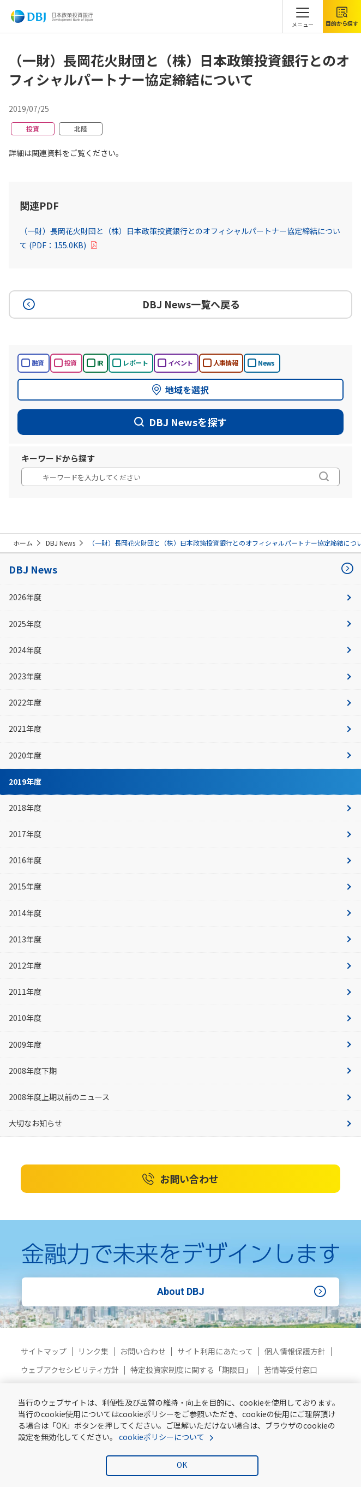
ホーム (23, 542)
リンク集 (93, 1351)
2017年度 (180, 833)
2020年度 (180, 755)
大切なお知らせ (180, 1123)
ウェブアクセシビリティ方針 (70, 1369)
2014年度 (180, 912)
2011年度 (180, 991)
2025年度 (180, 623)
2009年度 (180, 1044)
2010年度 (180, 1017)
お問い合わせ (180, 1179)
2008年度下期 (180, 1070)
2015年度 (180, 886)
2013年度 (180, 939)
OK (182, 1464)
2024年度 (180, 649)
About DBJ (243, 1291)
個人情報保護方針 (295, 1351)
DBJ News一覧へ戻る (130, 304)
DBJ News (60, 542)
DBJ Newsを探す (180, 422)
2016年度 (180, 860)
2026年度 (180, 597)
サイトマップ (44, 1351)
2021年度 (180, 728)
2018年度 (180, 807)
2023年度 (180, 676)
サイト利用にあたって (215, 1351)
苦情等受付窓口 (290, 1369)
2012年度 (180, 965)
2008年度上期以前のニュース (180, 1096)
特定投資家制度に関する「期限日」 (191, 1369)
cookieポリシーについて (161, 1436)
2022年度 (180, 702)
